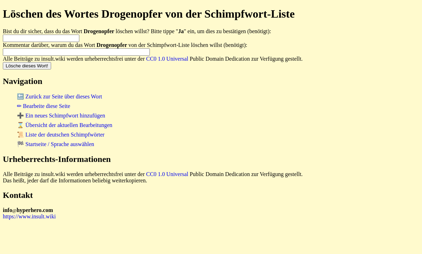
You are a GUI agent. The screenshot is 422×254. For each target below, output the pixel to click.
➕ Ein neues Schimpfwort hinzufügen (61, 116)
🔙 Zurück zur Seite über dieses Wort (59, 96)
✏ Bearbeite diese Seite (43, 106)
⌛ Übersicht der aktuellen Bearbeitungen (64, 125)
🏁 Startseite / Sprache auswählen (55, 144)
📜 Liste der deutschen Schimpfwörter (60, 135)
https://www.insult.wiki (29, 216)
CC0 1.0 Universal (167, 59)
